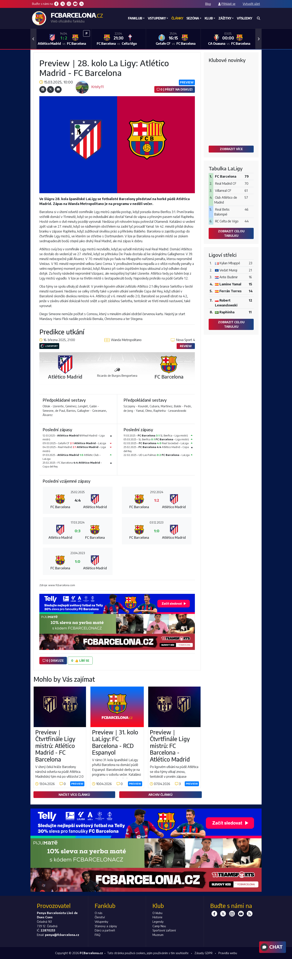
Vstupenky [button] (157, 18)
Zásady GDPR (203, 953)
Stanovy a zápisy (106, 926)
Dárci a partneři (105, 930)
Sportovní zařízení (164, 930)
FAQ (97, 935)
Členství (100, 917)
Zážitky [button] (224, 18)
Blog (208, 3)
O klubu (157, 913)
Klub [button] (209, 18)
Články (177, 18)
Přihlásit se (228, 3)
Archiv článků (160, 794)
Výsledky (244, 18)
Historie (157, 917)
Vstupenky (101, 921)
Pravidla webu (227, 953)
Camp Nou (159, 926)
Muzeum (157, 935)
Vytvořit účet (251, 3)
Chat (271, 947)
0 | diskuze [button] (53, 660)
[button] (33, 39)
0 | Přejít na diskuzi (174, 89)
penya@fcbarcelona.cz (62, 935)
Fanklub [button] (135, 18)
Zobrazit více (231, 149)
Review (186, 346)
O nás (98, 913)
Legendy (158, 921)
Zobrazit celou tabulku (231, 233)
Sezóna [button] (192, 18)
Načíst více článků (74, 794)
